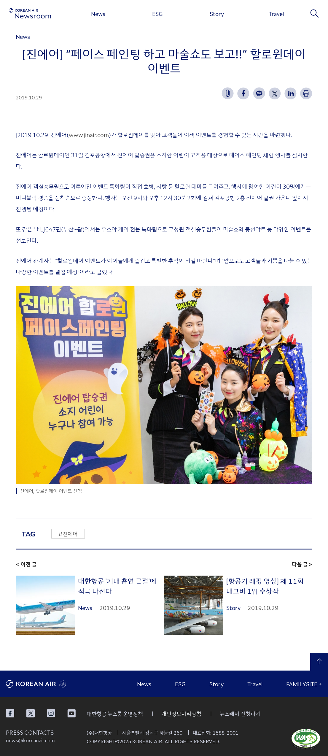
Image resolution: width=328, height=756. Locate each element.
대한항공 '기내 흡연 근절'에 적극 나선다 (117, 586)
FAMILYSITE (304, 684)
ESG (157, 14)
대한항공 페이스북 (10, 713)
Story (217, 14)
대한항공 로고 (50, 684)
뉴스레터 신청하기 (240, 713)
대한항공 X (30, 713)
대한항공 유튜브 (71, 713)
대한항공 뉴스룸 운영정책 (115, 713)
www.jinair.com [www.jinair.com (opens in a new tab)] (89, 135)
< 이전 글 (26, 564)
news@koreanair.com (30, 740)
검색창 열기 (314, 13)
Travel (276, 14)
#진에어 (68, 534)
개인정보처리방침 (181, 713)
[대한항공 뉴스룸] (30, 13)
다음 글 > (302, 564)
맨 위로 (319, 662)
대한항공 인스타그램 (51, 713)
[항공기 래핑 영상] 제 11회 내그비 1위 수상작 (265, 586)
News (98, 14)
